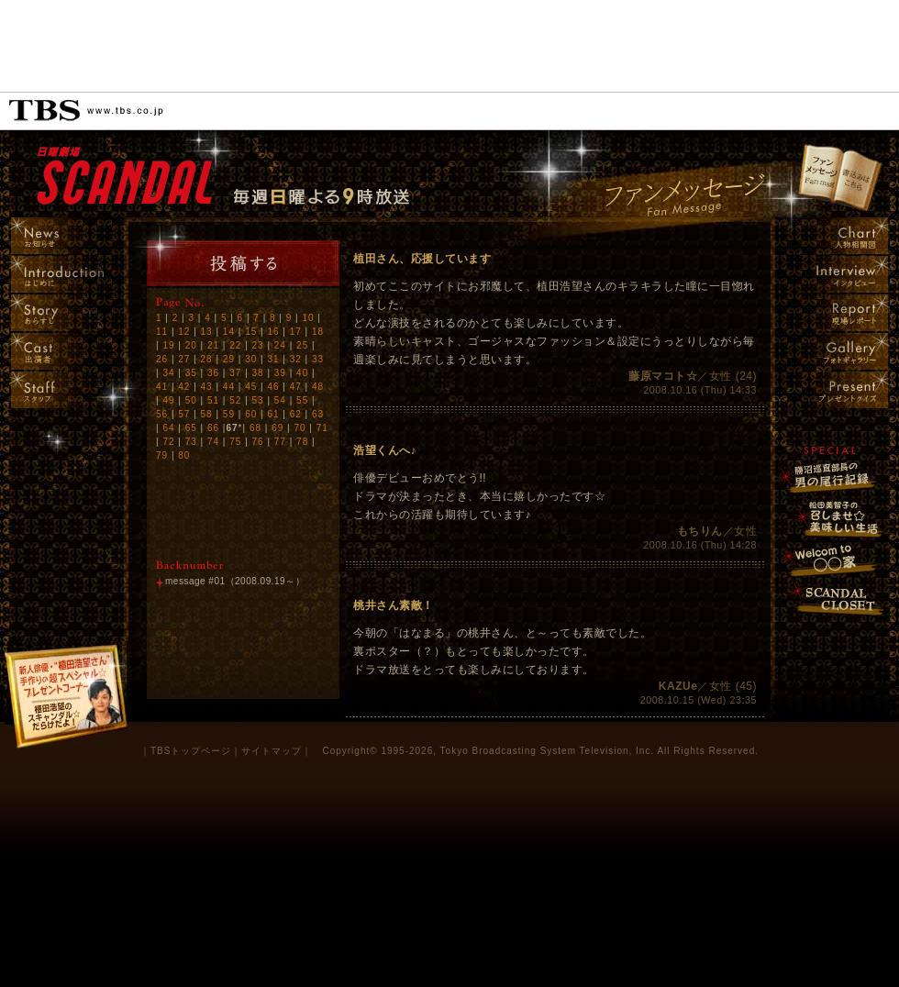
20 (191, 345)
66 (213, 428)
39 (280, 373)
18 (318, 332)
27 (184, 359)
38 (258, 373)
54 (280, 400)
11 (162, 332)
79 (162, 455)
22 (235, 345)
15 (251, 332)
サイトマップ (271, 751)
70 (299, 428)
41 (162, 387)
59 (229, 414)
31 (273, 359)
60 (251, 414)
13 (207, 332)
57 (184, 414)
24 (280, 345)
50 (191, 400)
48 (318, 387)
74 (213, 442)
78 (302, 442)
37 (235, 373)
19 (168, 345)
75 (235, 442)
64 (168, 428)
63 (318, 414)
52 (235, 400)
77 (280, 442)
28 (207, 359)
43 (207, 387)
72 (168, 442)
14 (229, 332)
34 (168, 373)
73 (191, 442)
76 (258, 442)
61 (273, 414)
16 (273, 332)
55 (302, 400)
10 (308, 318)
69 (277, 428)
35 (191, 373)
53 (258, 400)
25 (302, 345)
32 (296, 359)
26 (162, 359)
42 (184, 387)
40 (302, 373)
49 (168, 400)
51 (213, 400)
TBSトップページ (190, 751)
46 (273, 387)
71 (322, 428)
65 (191, 428)
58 (207, 414)
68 (255, 428)
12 (184, 332)
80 (184, 455)
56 (162, 414)
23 (258, 345)
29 (229, 359)
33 (318, 359)
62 (296, 414)
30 (251, 359)
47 (296, 387)
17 (296, 332)
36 (213, 373)
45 (251, 387)
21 (213, 345)
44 (229, 387)
